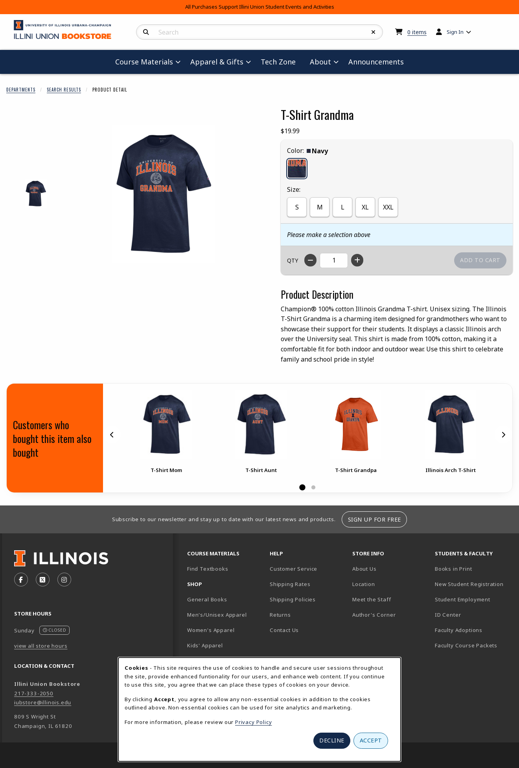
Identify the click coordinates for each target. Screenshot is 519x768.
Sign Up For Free (374, 519)
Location (363, 584)
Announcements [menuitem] (376, 61)
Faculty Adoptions (458, 630)
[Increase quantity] (357, 260)
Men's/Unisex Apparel (217, 614)
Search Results (64, 89)
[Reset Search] (373, 32)
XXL (388, 207)
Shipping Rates (290, 584)
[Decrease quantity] (310, 260)
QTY (292, 260)
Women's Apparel (210, 630)
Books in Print (473, 568)
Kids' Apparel (205, 645)
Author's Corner (374, 614)
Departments (20, 89)
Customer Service (293, 568)
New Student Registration (469, 584)
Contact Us (284, 630)
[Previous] (112, 434)
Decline (331, 740)
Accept (371, 740)
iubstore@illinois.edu (42, 702)
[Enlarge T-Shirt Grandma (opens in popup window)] (163, 194)
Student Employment (473, 599)
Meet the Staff (371, 599)
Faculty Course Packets (466, 645)
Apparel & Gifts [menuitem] (216, 61)
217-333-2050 (33, 693)
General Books (207, 599)
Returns (280, 614)
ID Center (473, 614)
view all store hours (41, 645)
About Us (364, 568)
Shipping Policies (293, 599)
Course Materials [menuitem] (144, 61)
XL (365, 207)
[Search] (146, 32)
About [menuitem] (320, 61)
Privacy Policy (253, 722)
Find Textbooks (207, 568)
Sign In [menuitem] (455, 31)
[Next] (503, 434)
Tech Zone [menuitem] (281, 61)
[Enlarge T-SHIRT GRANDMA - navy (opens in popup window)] (36, 193)
